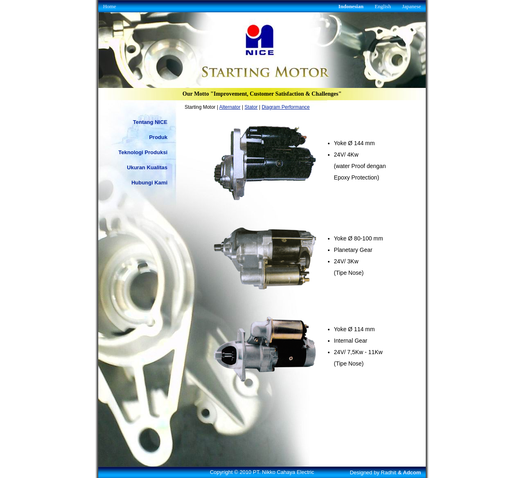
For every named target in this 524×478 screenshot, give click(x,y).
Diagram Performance (285, 107)
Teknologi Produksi (142, 152)
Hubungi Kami (149, 183)
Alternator (230, 107)
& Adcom (409, 472)
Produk (158, 137)
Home (109, 6)
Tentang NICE (150, 122)
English (383, 6)
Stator (250, 107)
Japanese (411, 6)
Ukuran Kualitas (147, 167)
